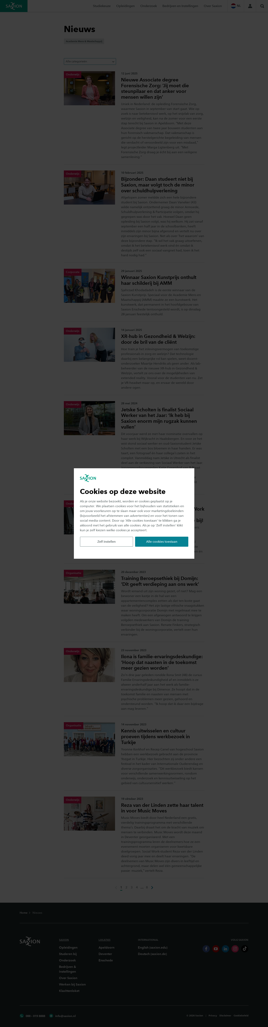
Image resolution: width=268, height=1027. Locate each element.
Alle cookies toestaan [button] (161, 541)
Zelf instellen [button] (106, 541)
